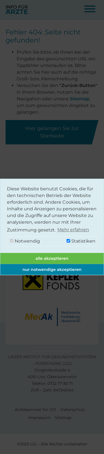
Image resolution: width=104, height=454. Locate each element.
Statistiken (81, 241)
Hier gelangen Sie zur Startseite (52, 132)
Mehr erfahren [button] (73, 230)
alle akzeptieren (52, 258)
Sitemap (79, 98)
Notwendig (25, 241)
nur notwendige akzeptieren (52, 269)
